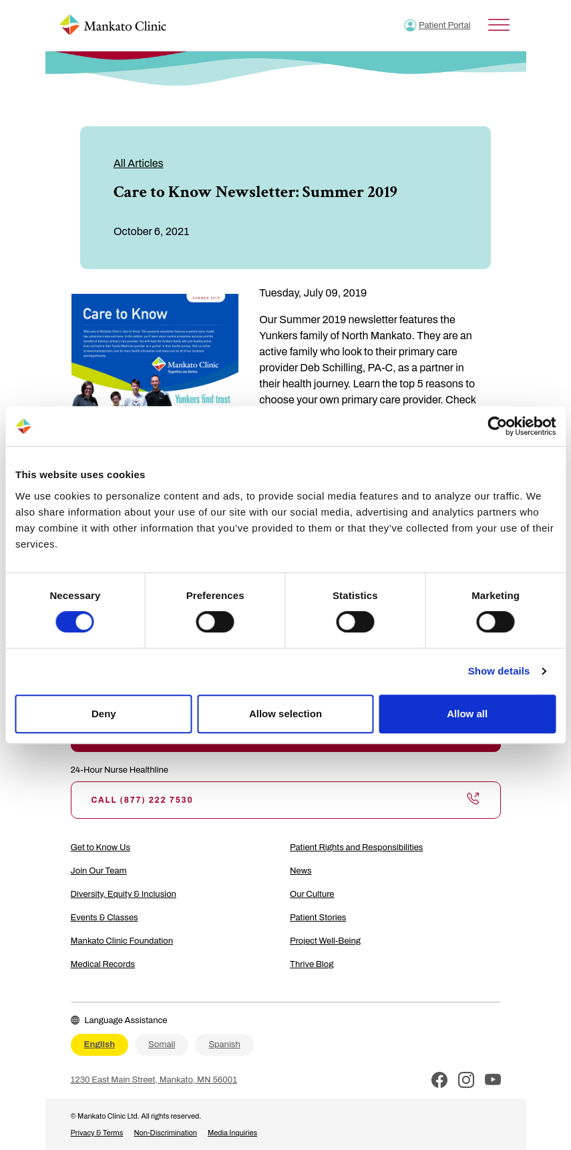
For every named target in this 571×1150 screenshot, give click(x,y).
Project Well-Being (325, 941)
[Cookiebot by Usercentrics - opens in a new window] (497, 426)
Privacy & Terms (97, 1133)
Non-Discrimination (165, 1133)
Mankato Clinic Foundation (122, 941)
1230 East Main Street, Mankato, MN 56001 (154, 1080)
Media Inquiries (232, 1133)
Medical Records (103, 964)
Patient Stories (318, 917)
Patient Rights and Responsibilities (356, 847)
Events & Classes (104, 917)
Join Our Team (99, 871)
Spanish (224, 1044)
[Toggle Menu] (499, 25)
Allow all (467, 713)
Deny (103, 713)
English (100, 1044)
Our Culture (312, 894)
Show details (499, 671)
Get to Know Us (101, 847)
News (301, 871)
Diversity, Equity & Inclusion (123, 894)
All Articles (139, 163)
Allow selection (285, 713)
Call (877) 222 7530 (285, 800)
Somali (161, 1044)
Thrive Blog (311, 964)
